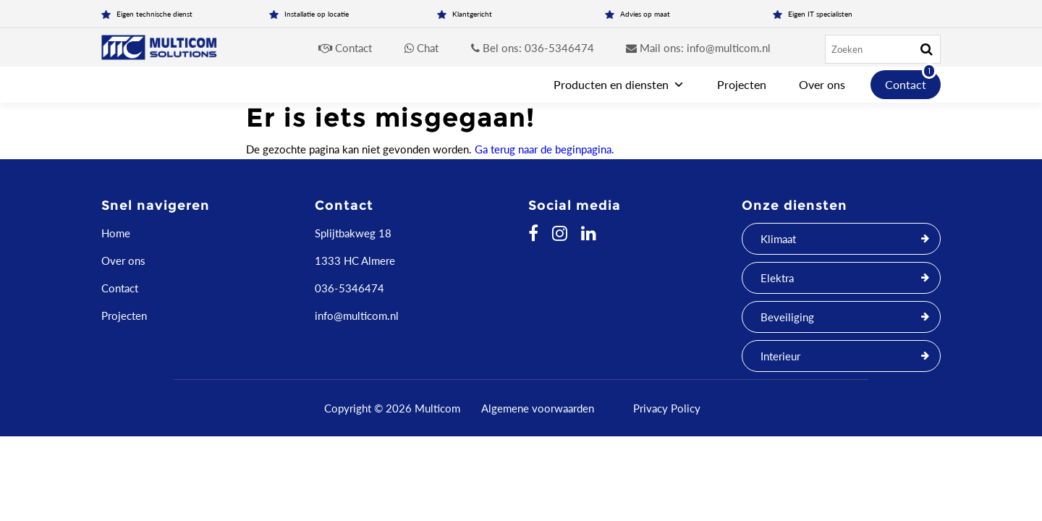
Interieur (780, 356)
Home (115, 233)
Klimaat (778, 238)
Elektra (777, 277)
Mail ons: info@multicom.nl (698, 47)
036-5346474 (349, 288)
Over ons (822, 84)
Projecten (741, 84)
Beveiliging (787, 316)
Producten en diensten (619, 84)
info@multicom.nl (357, 315)
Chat (421, 47)
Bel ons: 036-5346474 (532, 47)
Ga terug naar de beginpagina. (544, 149)
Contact (345, 47)
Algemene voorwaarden (537, 408)
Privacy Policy (666, 408)
